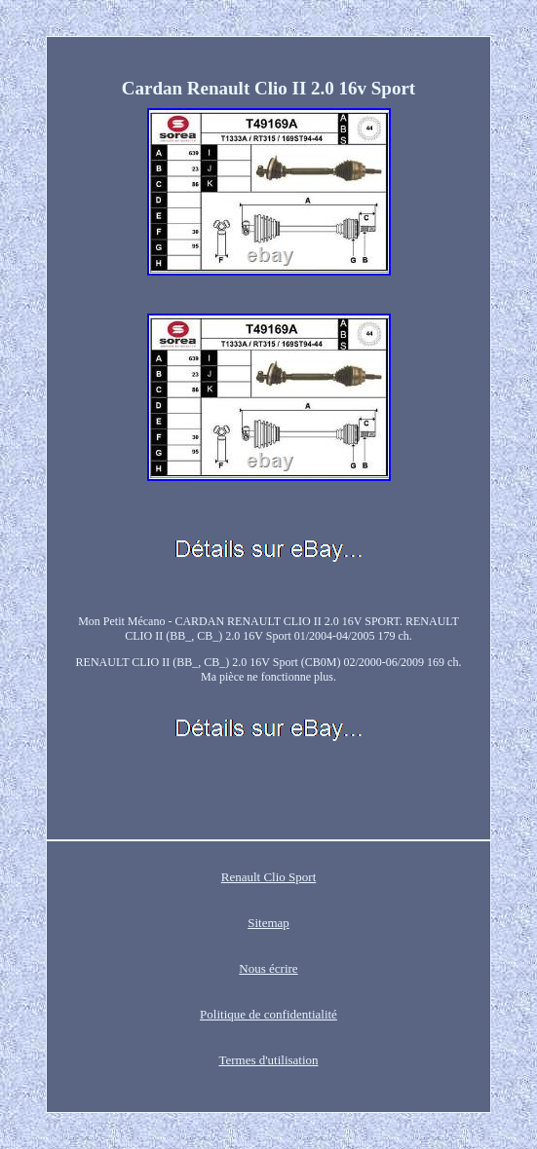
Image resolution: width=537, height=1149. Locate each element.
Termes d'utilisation (268, 1060)
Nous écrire (268, 968)
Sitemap (268, 922)
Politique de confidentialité (268, 1014)
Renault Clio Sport (269, 877)
